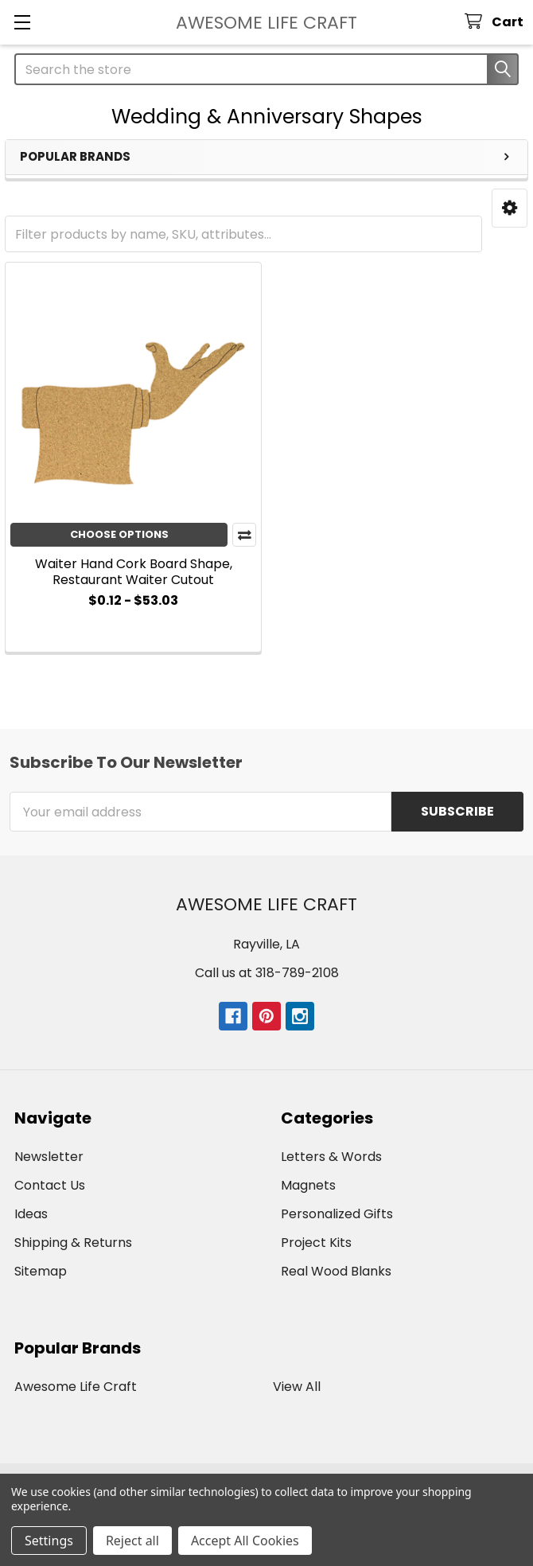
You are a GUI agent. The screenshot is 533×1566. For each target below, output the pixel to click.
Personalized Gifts (337, 1214)
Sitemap (40, 1271)
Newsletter (49, 1156)
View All (297, 1386)
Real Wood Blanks (336, 1271)
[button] (509, 208)
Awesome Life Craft (75, 1386)
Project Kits (316, 1242)
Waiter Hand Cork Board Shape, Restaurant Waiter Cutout (133, 572)
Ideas (31, 1214)
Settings (49, 1540)
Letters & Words (331, 1156)
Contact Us (49, 1185)
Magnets (308, 1185)
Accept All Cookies (245, 1540)
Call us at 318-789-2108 (267, 973)
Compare (244, 535)
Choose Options (119, 534)
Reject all (132, 1540)
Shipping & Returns (73, 1242)
